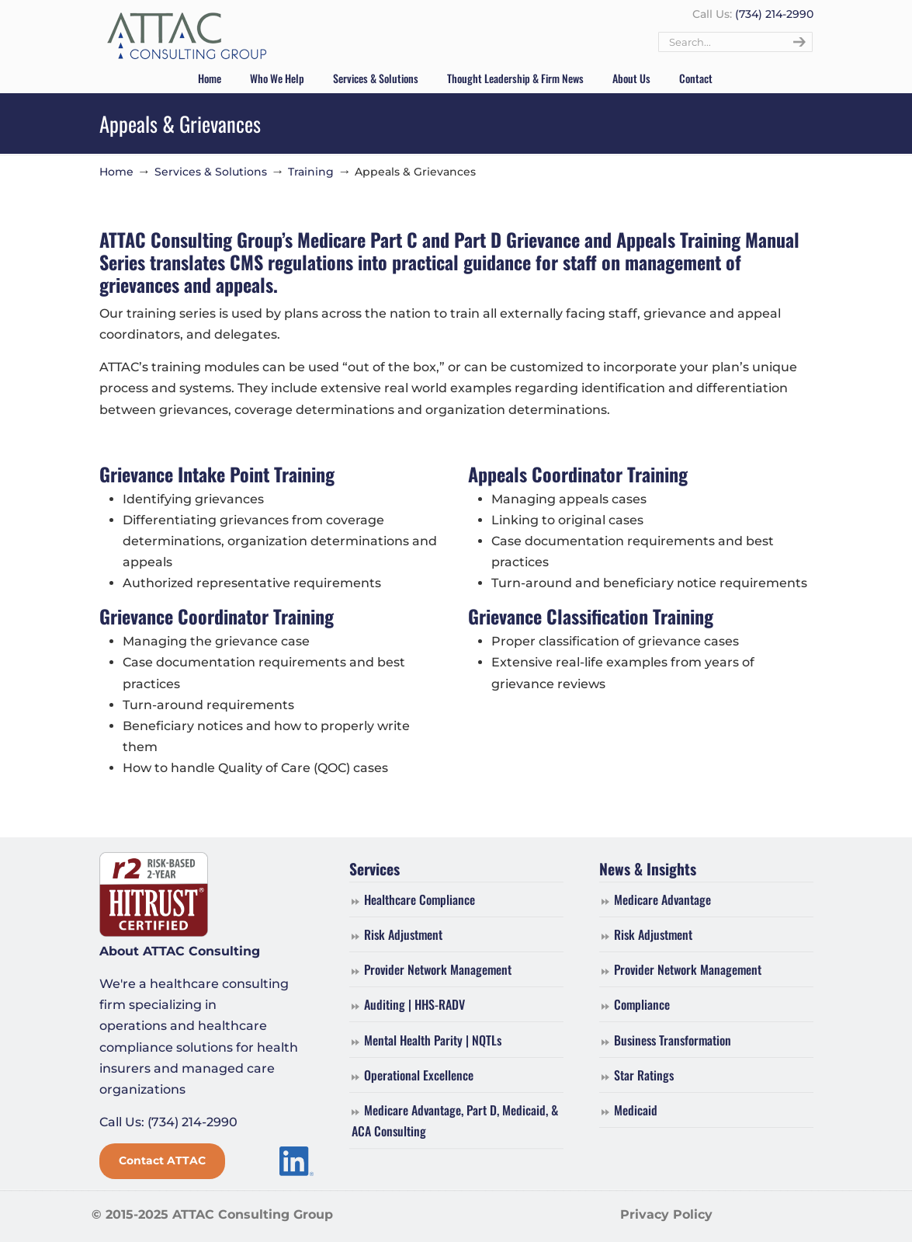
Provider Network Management (437, 969)
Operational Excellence (418, 1075)
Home (116, 172)
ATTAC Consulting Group (186, 36)
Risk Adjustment (403, 934)
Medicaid (635, 1110)
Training (311, 172)
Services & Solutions (210, 172)
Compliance (642, 1004)
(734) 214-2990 (774, 14)
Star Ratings (644, 1075)
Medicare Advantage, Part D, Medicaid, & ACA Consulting (455, 1120)
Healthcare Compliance (419, 899)
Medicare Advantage (662, 899)
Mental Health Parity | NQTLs (432, 1040)
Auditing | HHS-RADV (414, 1004)
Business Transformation (672, 1040)
